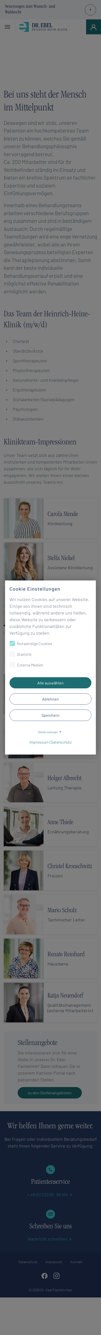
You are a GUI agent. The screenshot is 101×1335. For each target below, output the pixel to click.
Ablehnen (50, 699)
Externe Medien (26, 665)
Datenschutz (61, 742)
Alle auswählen (50, 682)
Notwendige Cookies (30, 643)
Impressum (39, 742)
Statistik (20, 654)
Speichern (50, 715)
